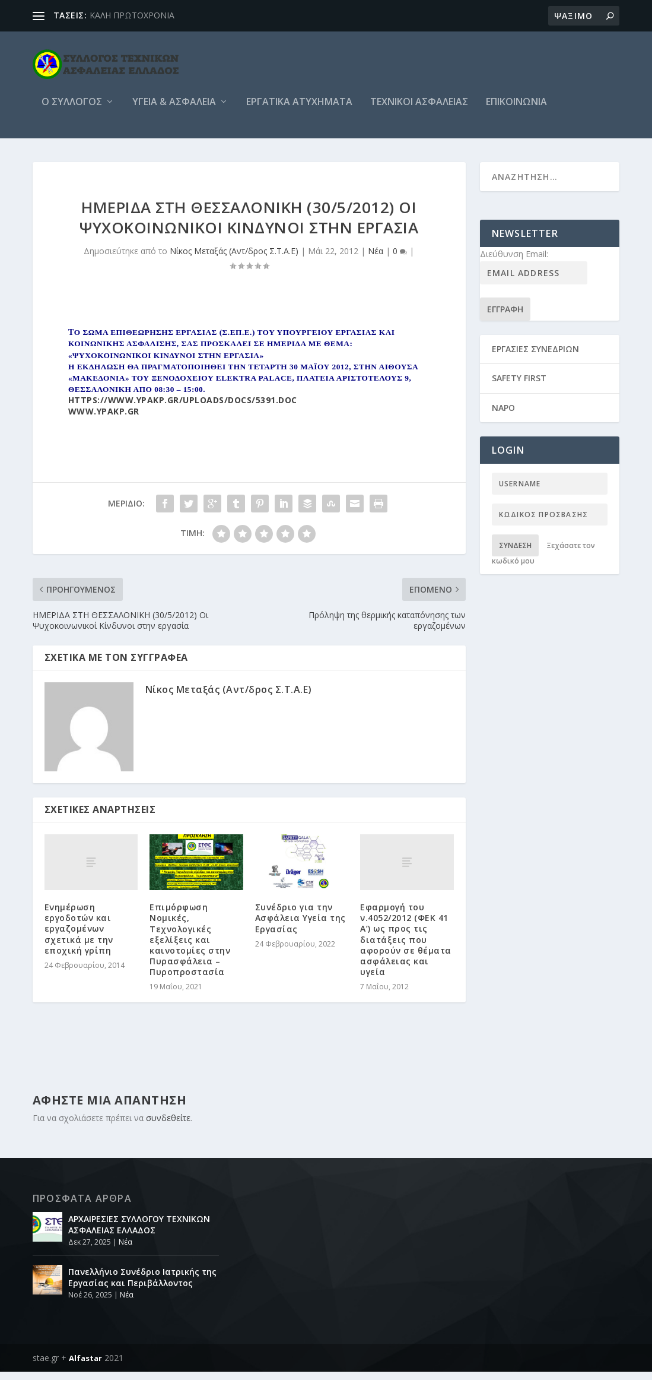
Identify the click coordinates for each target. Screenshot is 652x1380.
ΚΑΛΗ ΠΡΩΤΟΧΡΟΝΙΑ (132, 15)
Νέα (375, 259)
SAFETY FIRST (519, 386)
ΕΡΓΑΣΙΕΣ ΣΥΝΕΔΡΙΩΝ (535, 357)
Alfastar (85, 1366)
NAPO (503, 416)
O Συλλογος (72, 110)
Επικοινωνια (516, 110)
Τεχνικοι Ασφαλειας (419, 110)
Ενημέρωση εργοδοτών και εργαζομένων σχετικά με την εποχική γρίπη (78, 937)
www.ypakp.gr (103, 419)
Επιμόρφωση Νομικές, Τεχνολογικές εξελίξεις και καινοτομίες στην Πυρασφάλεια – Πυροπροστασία (190, 948)
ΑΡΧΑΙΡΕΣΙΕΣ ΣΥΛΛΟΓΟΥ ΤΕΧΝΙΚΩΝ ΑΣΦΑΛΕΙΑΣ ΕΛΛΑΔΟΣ (139, 1232)
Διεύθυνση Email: (514, 262)
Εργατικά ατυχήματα (299, 110)
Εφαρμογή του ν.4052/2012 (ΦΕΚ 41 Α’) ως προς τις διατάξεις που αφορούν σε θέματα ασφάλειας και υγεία (405, 948)
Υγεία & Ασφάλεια (174, 110)
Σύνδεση (515, 554)
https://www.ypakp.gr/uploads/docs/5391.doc (182, 408)
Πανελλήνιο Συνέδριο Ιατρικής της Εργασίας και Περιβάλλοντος (142, 1285)
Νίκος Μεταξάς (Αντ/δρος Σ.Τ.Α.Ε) (234, 259)
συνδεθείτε (168, 1126)
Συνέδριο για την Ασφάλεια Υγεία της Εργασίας (300, 926)
